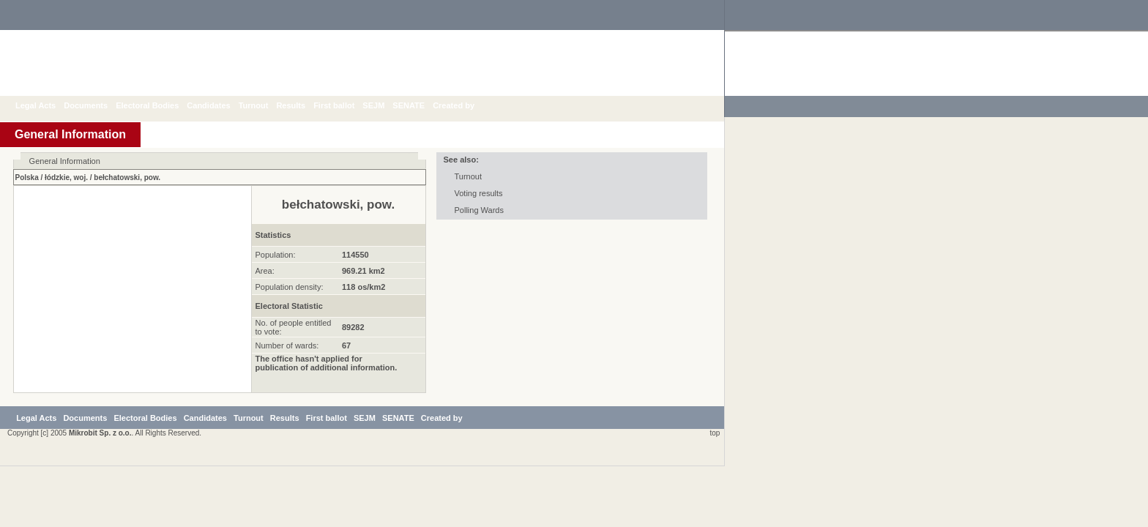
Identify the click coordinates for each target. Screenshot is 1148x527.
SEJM (384, 105)
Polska (27, 177)
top (713, 494)
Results (301, 105)
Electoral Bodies (158, 105)
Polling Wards (479, 210)
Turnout (265, 105)
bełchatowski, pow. (127, 177)
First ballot (344, 105)
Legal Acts (46, 105)
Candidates (219, 105)
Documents (97, 105)
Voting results (479, 193)
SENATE (419, 105)
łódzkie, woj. (66, 177)
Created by (464, 105)
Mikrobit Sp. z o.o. (100, 494)
